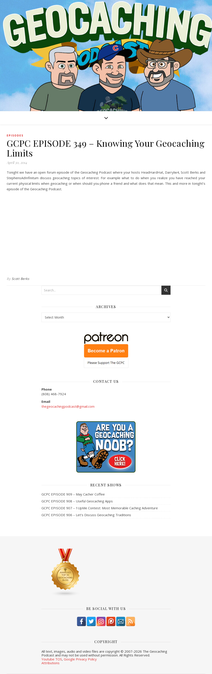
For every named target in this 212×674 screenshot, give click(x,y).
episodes (15, 135)
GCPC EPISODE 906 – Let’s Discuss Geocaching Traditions (86, 515)
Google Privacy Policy (80, 659)
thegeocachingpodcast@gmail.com (68, 406)
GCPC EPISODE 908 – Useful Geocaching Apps (77, 501)
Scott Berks (20, 279)
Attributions (50, 663)
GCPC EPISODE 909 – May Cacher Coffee (73, 494)
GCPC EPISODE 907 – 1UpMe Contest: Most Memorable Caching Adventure (99, 508)
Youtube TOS (51, 659)
